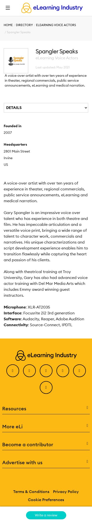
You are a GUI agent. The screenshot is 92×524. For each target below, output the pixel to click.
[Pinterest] (79, 370)
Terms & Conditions (31, 491)
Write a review (46, 515)
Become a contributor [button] (46, 444)
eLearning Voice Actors (56, 25)
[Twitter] (29, 370)
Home (8, 25)
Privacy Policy (66, 491)
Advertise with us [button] (46, 462)
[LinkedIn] (46, 370)
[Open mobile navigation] (7, 8)
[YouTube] (62, 370)
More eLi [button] (46, 427)
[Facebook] (12, 370)
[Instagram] (46, 387)
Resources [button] (46, 409)
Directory (24, 25)
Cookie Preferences (46, 499)
